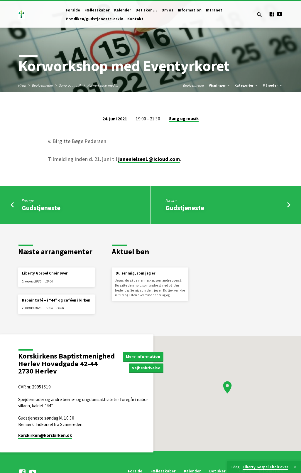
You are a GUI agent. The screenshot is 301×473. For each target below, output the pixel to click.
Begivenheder (42, 85)
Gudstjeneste (41, 208)
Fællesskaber (97, 10)
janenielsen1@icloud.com (149, 159)
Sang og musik (70, 85)
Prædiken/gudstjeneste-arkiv (94, 18)
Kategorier (246, 85)
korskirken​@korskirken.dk (45, 435)
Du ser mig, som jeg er (135, 273)
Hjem (22, 85)
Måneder (273, 85)
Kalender (122, 10)
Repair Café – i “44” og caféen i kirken (56, 300)
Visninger (220, 85)
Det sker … (146, 10)
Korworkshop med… (102, 85)
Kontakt (135, 18)
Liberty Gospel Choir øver (44, 273)
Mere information (143, 356)
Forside (73, 10)
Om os (167, 10)
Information (190, 10)
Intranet (214, 10)
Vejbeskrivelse (146, 368)
